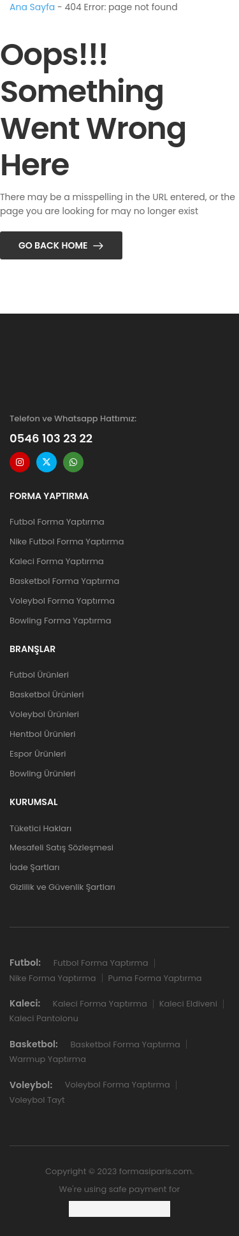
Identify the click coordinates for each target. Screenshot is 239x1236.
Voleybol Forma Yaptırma (62, 601)
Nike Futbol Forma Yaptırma (67, 541)
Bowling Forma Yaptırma (60, 620)
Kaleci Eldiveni (188, 1004)
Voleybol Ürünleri (44, 714)
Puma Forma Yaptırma (155, 978)
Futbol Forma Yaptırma (57, 522)
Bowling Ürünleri (43, 773)
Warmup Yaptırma (48, 1059)
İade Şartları (34, 867)
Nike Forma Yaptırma (53, 978)
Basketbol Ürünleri (46, 694)
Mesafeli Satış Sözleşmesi (61, 847)
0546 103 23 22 (51, 438)
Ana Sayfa (32, 7)
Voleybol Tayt (37, 1100)
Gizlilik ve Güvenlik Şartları (62, 887)
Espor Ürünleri (38, 754)
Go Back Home (53, 245)
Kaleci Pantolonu (44, 1018)
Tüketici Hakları (40, 828)
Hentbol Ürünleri (42, 734)
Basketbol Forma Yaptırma (64, 581)
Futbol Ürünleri (39, 675)
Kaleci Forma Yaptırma (57, 561)
